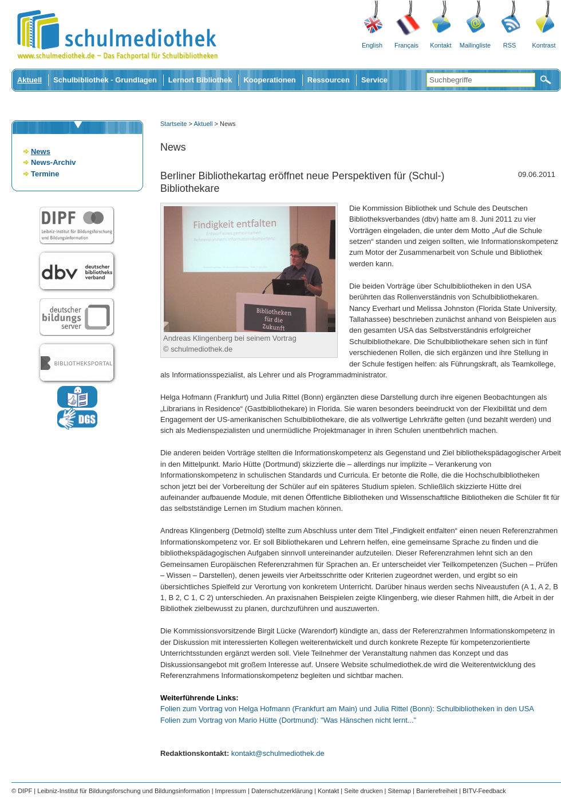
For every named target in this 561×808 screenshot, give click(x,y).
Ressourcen (328, 80)
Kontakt (440, 45)
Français (406, 45)
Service (374, 80)
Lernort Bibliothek (200, 80)
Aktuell (29, 80)
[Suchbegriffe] (480, 80)
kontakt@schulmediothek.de (278, 753)
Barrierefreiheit (436, 790)
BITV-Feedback (484, 790)
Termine (45, 174)
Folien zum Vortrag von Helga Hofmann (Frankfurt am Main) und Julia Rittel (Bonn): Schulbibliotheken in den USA (347, 708)
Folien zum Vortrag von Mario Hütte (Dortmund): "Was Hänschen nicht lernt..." (288, 720)
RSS (509, 45)
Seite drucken (363, 790)
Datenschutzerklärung (282, 790)
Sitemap (399, 790)
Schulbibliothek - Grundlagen (105, 80)
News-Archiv (53, 162)
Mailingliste (475, 45)
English (372, 45)
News (40, 151)
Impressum (230, 790)
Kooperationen (269, 80)
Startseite (173, 123)
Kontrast (544, 45)
